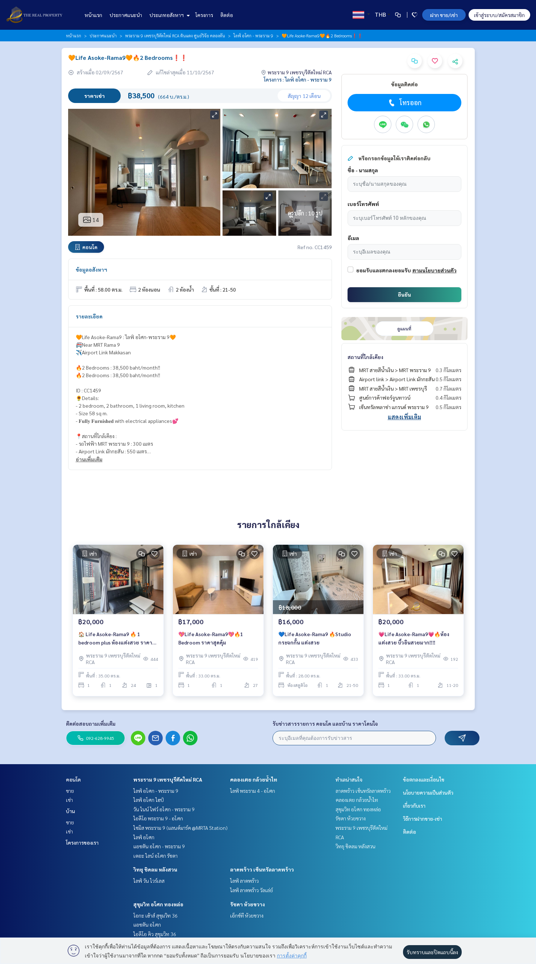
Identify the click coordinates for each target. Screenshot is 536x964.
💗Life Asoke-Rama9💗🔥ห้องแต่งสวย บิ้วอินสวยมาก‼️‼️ (413, 638)
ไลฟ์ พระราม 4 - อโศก (252, 790)
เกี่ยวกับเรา (414, 805)
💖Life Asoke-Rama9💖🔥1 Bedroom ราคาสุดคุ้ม (210, 638)
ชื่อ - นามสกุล (363, 170)
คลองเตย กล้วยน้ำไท (253, 779)
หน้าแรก (93, 15)
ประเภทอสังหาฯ (168, 15)
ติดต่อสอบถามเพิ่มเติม (91, 723)
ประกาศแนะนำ (125, 15)
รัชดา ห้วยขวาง (247, 904)
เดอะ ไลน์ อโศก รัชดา (155, 855)
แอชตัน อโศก (147, 924)
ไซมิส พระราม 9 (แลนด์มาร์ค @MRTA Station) (180, 827)
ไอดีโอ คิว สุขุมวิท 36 (154, 934)
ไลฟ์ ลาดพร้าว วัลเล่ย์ (251, 890)
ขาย (70, 790)
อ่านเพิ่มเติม (89, 459)
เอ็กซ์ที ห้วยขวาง (246, 915)
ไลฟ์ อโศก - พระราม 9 (253, 35)
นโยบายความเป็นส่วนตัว (428, 792)
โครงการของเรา (82, 842)
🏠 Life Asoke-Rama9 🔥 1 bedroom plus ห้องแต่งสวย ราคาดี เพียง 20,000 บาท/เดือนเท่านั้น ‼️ (116, 639)
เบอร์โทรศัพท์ (363, 204)
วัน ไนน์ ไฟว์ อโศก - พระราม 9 (164, 809)
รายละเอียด (89, 316)
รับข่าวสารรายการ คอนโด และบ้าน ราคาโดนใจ (325, 723)
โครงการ (204, 15)
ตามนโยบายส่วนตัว (434, 270)
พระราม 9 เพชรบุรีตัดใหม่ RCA (167, 779)
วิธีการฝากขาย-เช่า (422, 818)
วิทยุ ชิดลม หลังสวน (155, 869)
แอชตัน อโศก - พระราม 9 (159, 846)
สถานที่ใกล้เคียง (365, 357)
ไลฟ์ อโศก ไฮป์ (148, 799)
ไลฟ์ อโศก (143, 837)
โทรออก (404, 102)
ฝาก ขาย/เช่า (444, 15)
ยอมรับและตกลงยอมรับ (383, 270)
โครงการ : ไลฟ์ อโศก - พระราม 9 (298, 79)
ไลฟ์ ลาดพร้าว (244, 880)
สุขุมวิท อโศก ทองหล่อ (158, 904)
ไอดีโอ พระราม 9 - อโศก (158, 818)
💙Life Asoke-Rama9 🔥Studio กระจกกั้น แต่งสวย (314, 638)
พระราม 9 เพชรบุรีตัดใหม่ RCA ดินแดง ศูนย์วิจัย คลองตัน (175, 35)
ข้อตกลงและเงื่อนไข (423, 779)
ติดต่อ (226, 15)
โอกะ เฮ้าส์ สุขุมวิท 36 (155, 915)
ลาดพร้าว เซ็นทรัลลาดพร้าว (262, 869)
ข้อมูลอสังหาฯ (91, 269)
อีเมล (353, 238)
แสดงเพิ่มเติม (404, 417)
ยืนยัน (404, 294)
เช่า (69, 799)
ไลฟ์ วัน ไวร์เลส (149, 880)
